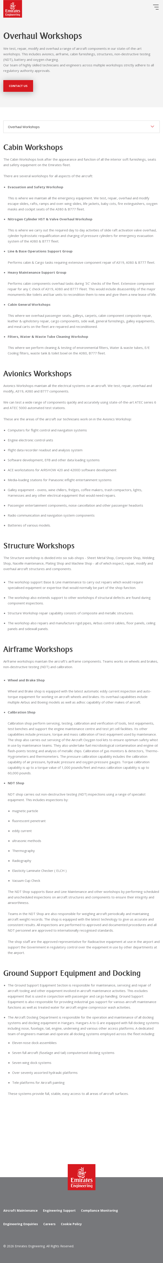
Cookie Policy (71, 1224)
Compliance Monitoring (99, 1210)
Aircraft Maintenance (20, 1210)
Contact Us (18, 86)
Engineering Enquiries (20, 1224)
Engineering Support (59, 1210)
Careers (49, 1224)
